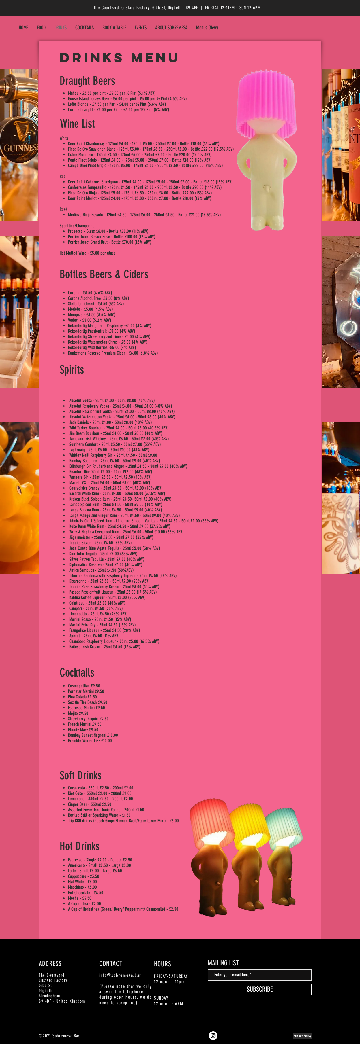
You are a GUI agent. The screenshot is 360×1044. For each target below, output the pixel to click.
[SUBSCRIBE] (260, 989)
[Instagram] (213, 1035)
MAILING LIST (223, 963)
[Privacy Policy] (302, 1036)
